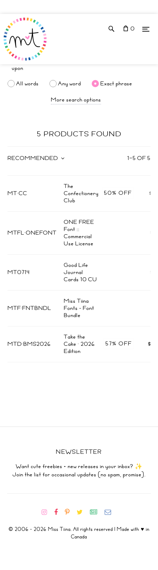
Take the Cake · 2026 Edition (79, 344)
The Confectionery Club (81, 193)
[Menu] (145, 29)
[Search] (79, 68)
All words (27, 83)
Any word (69, 83)
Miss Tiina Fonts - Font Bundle (79, 308)
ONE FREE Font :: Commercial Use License (79, 233)
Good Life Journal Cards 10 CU (80, 272)
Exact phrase (116, 83)
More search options (76, 99)
